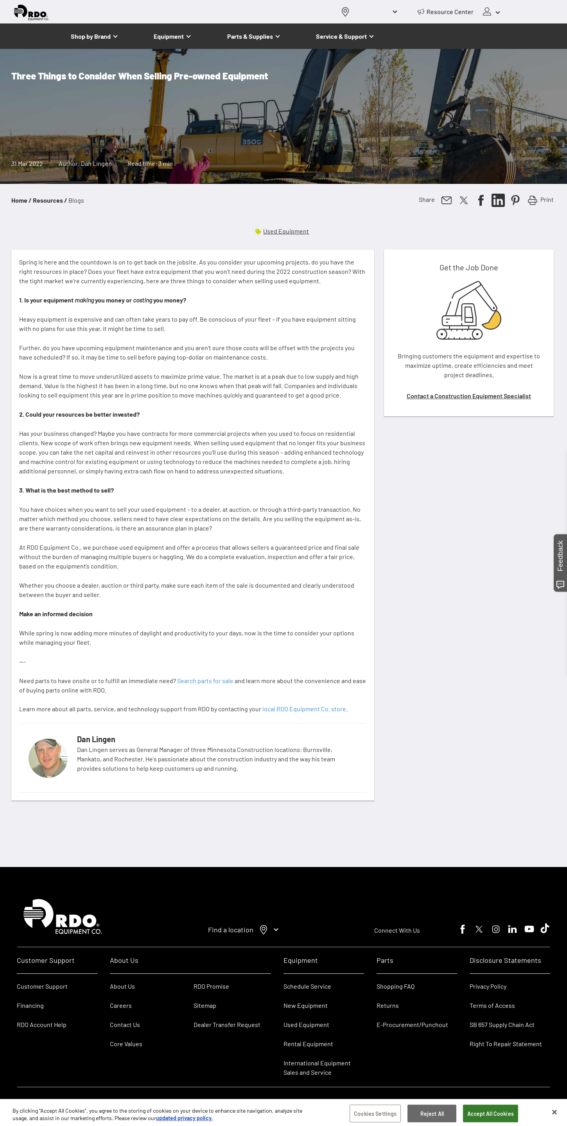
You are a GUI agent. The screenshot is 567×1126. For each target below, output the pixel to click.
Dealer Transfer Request (227, 1024)
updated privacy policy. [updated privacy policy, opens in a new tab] (184, 1121)
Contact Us (125, 1024)
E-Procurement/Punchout (412, 1024)
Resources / (50, 200)
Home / (21, 200)
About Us (122, 986)
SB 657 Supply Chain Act (502, 1024)
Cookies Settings (375, 1116)
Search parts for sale (205, 680)
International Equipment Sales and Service (317, 1067)
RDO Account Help (41, 1024)
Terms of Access (492, 1005)
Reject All (432, 1116)
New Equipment (306, 1005)
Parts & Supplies (250, 36)
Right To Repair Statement (506, 1043)
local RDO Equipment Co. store (304, 708)
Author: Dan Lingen (85, 163)
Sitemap (205, 1005)
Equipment (169, 36)
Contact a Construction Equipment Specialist (469, 395)
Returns (388, 1005)
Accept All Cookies (490, 1116)
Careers (121, 1005)
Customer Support (42, 986)
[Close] (554, 1114)
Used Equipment (286, 231)
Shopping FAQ (395, 986)
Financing (30, 1005)
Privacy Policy (488, 986)
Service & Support (341, 36)
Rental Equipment (309, 1043)
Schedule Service (307, 986)
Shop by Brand (91, 36)
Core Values (126, 1043)
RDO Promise (211, 986)
